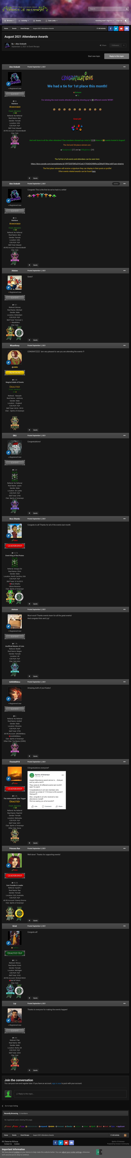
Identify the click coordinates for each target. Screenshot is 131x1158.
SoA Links (52, 21)
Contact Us (8, 1144)
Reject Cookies (120, 1152)
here (94, 171)
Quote (35, 178)
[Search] (100, 9)
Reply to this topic (117, 56)
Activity (24, 21)
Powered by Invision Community (118, 1144)
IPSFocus (15, 1141)
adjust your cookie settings (72, 1152)
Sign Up (119, 21)
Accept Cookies (101, 1152)
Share (103, 45)
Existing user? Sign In (105, 20)
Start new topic (94, 56)
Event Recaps (34, 47)
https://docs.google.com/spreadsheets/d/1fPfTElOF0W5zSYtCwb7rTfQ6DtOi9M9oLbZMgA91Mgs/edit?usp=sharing (77, 164)
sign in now (56, 1083)
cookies (17, 1152)
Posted (37, 67)
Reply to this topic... (25, 1094)
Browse (10, 21)
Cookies (17, 1144)
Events (38, 21)
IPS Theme (5, 1141)
